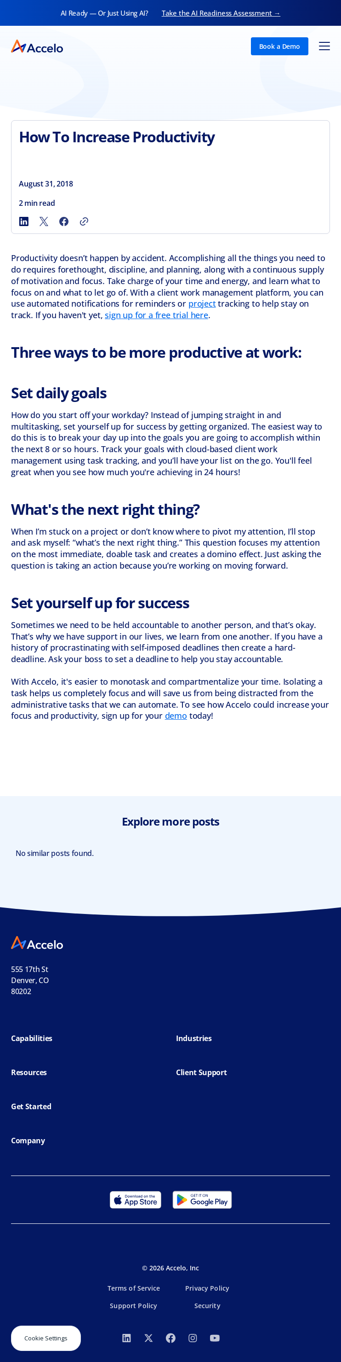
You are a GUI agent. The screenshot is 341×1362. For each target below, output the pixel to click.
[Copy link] (84, 221)
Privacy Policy (207, 1288)
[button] (324, 46)
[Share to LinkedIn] (23, 221)
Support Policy (133, 1305)
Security (207, 1305)
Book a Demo (279, 46)
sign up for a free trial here (156, 314)
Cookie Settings (46, 1338)
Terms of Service (134, 1288)
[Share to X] (43, 221)
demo (176, 715)
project (202, 303)
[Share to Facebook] (63, 221)
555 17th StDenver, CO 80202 (30, 980)
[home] (37, 46)
